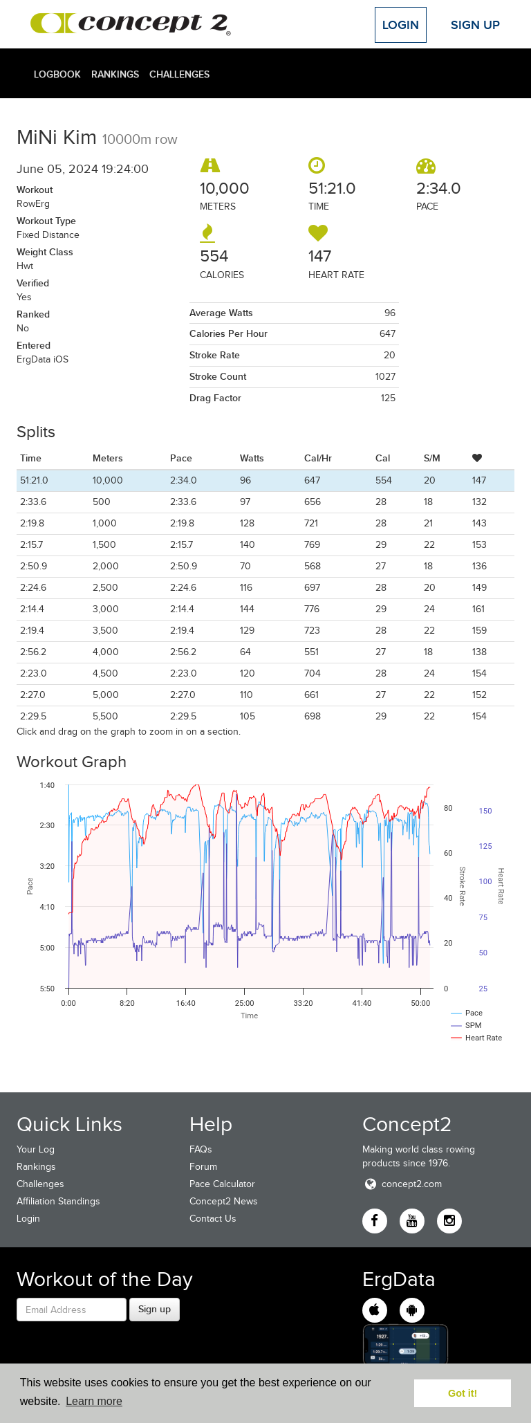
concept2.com (402, 1184)
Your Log (36, 1149)
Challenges (179, 74)
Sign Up (475, 25)
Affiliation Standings (58, 1201)
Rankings (115, 74)
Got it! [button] (462, 1393)
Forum (203, 1167)
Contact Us (212, 1218)
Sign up (154, 1308)
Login (400, 25)
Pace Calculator (222, 1184)
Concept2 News (223, 1201)
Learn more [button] (94, 1401)
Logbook (57, 74)
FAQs (200, 1149)
